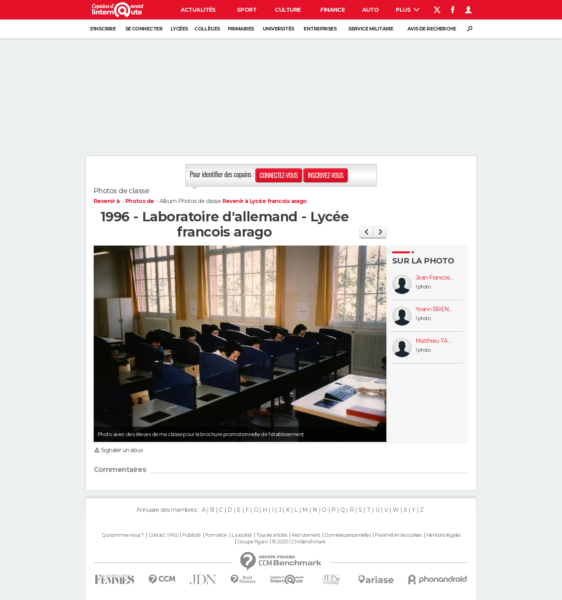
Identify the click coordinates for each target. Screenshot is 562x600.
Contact (156, 535)
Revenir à (107, 201)
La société (242, 535)
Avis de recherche (431, 29)
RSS (174, 535)
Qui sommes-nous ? (122, 535)
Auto (370, 9)
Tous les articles (271, 535)
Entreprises (320, 29)
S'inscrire (103, 29)
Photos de (140, 201)
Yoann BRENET (435, 309)
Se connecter (143, 29)
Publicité (191, 535)
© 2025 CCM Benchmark (298, 542)
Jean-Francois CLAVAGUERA (435, 277)
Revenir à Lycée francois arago (264, 201)
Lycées (179, 29)
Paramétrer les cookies (398, 535)
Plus (408, 9)
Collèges (207, 29)
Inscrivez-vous (325, 175)
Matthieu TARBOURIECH (435, 341)
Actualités (198, 9)
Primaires (241, 29)
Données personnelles (347, 535)
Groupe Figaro (252, 542)
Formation (216, 535)
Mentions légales (443, 535)
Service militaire (370, 29)
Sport (246, 9)
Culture (288, 9)
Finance (332, 9)
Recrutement (306, 535)
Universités (278, 29)
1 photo (423, 287)
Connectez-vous (279, 175)
